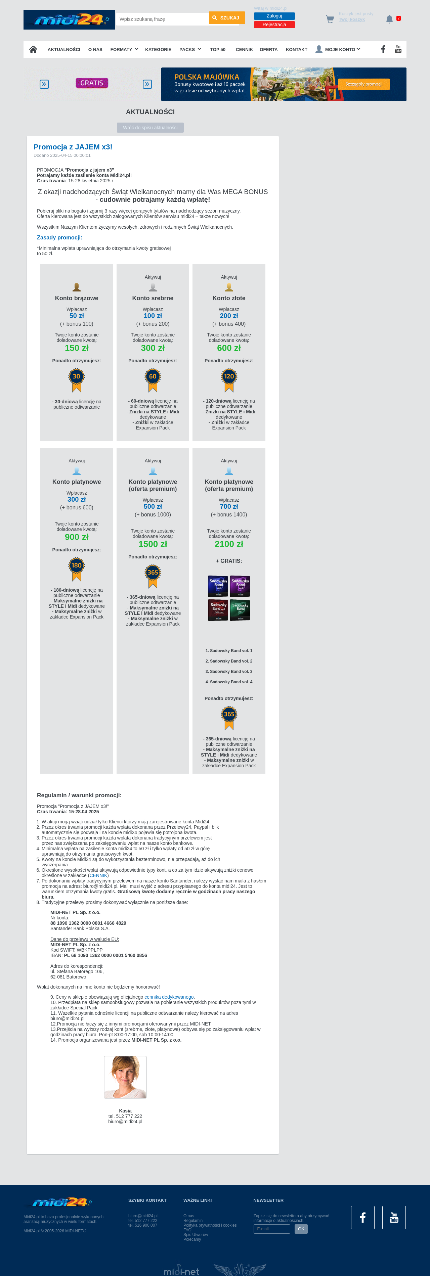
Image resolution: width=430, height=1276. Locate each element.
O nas (95, 49)
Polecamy (192, 1239)
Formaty (125, 49)
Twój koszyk (352, 19)
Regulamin (193, 1220)
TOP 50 (217, 49)
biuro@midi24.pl (143, 1216)
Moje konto (337, 49)
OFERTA (269, 49)
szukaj (225, 19)
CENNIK (98, 876)
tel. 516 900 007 (142, 1225)
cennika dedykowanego (169, 997)
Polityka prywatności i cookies (210, 1225)
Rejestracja (274, 24)
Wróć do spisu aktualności (150, 128)
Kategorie (158, 49)
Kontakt (296, 49)
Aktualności (64, 49)
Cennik (244, 49)
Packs (190, 49)
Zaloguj (274, 15)
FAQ (187, 1230)
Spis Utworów (195, 1234)
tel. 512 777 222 (142, 1220)
